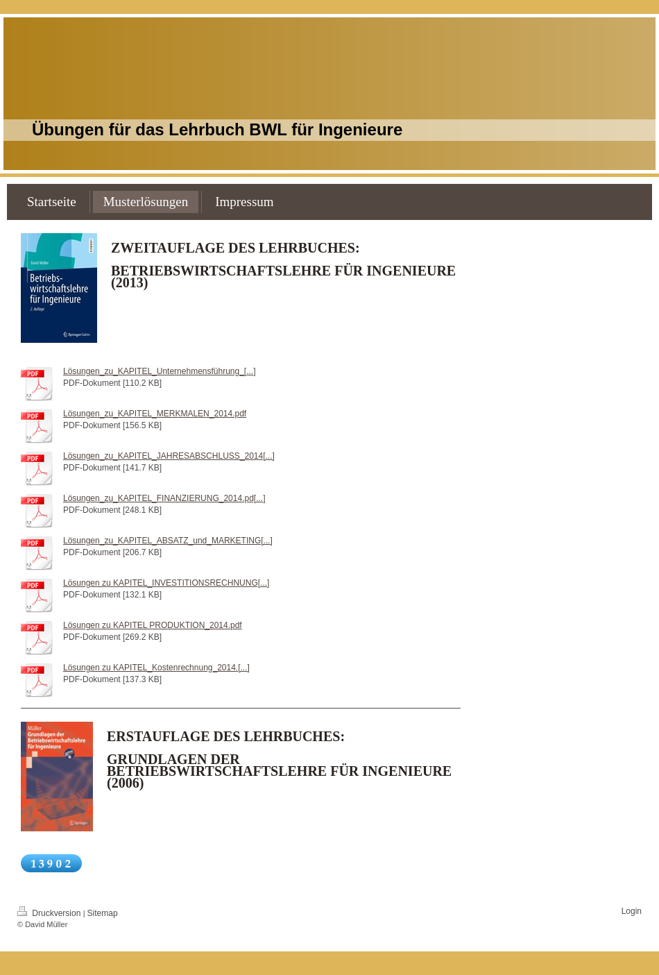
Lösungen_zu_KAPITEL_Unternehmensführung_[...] (159, 371)
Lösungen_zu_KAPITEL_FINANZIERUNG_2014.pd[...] (164, 498)
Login (632, 911)
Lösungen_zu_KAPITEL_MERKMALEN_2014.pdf (154, 413)
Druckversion (50, 913)
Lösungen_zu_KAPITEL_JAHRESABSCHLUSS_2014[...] (169, 456)
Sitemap (102, 913)
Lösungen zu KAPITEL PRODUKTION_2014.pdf (152, 625)
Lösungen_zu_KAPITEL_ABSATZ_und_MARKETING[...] (168, 540)
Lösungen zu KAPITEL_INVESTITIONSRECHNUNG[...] (166, 583)
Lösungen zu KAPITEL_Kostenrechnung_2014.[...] (156, 667)
